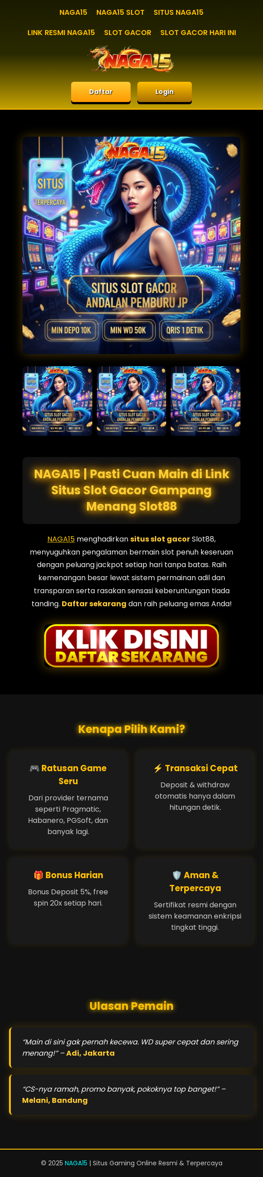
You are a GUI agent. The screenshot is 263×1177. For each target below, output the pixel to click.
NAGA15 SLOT (120, 12)
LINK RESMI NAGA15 (61, 32)
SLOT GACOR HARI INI (198, 32)
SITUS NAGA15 (179, 12)
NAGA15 (73, 12)
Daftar (101, 91)
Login (164, 91)
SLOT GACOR (127, 32)
